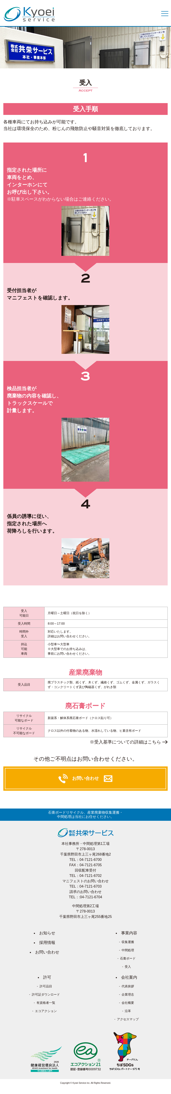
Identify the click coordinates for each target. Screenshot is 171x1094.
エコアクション (46, 1011)
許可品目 (46, 986)
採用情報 (47, 942)
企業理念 (128, 994)
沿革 (128, 1011)
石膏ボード (128, 958)
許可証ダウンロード (46, 994)
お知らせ (47, 933)
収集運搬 (128, 942)
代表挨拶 (128, 986)
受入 (128, 966)
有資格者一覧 (46, 1002)
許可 (47, 977)
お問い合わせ (47, 952)
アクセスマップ (128, 1019)
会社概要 (128, 1002)
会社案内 (129, 977)
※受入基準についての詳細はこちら (125, 742)
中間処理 (128, 950)
